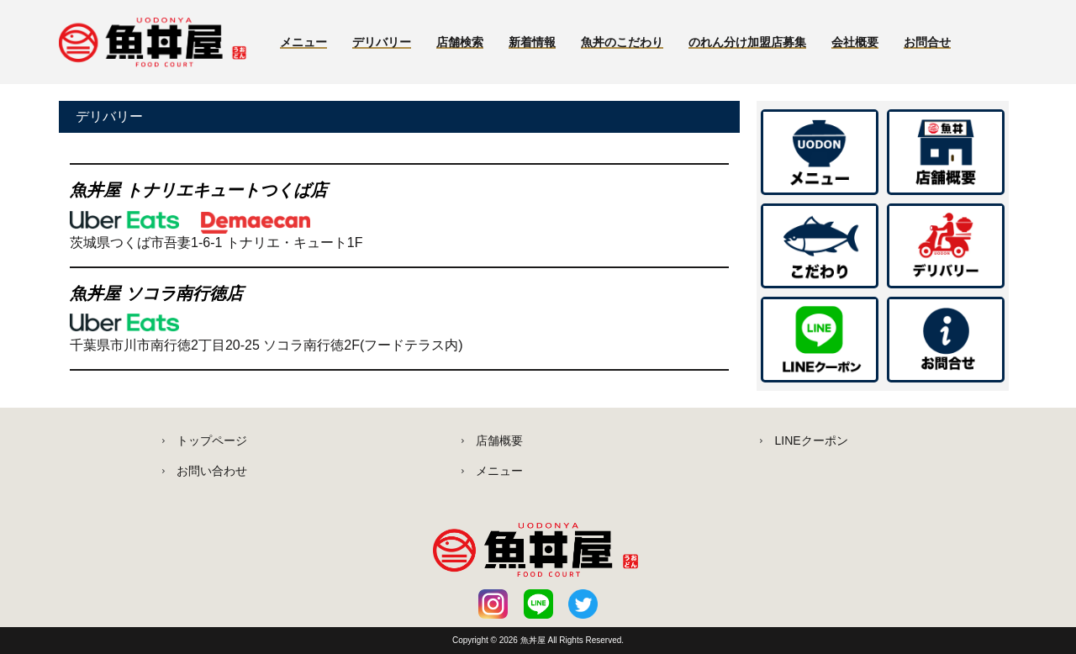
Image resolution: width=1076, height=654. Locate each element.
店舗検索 (459, 42)
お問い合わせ (212, 470)
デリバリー (381, 42)
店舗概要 (499, 440)
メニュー (303, 42)
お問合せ (927, 42)
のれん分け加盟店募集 (747, 42)
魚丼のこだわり (622, 42)
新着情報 (532, 42)
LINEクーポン (810, 440)
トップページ (212, 440)
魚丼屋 (534, 640)
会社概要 (854, 42)
